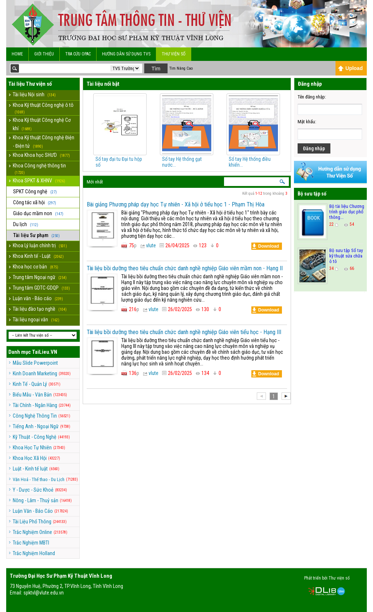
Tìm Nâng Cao (181, 68)
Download (265, 246)
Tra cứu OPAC (78, 54)
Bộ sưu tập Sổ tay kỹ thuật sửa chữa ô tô (346, 256)
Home (17, 54)
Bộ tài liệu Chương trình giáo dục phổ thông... (346, 212)
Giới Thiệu (44, 54)
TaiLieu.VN (44, 352)
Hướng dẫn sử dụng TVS (126, 54)
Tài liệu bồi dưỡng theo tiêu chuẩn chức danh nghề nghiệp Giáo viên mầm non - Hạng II (185, 268)
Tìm (156, 68)
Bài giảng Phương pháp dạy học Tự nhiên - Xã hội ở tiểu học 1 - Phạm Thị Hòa (175, 204)
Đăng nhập (314, 148)
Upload (350, 68)
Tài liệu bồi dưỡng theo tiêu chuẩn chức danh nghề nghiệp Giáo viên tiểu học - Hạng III (184, 332)
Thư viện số (173, 54)
